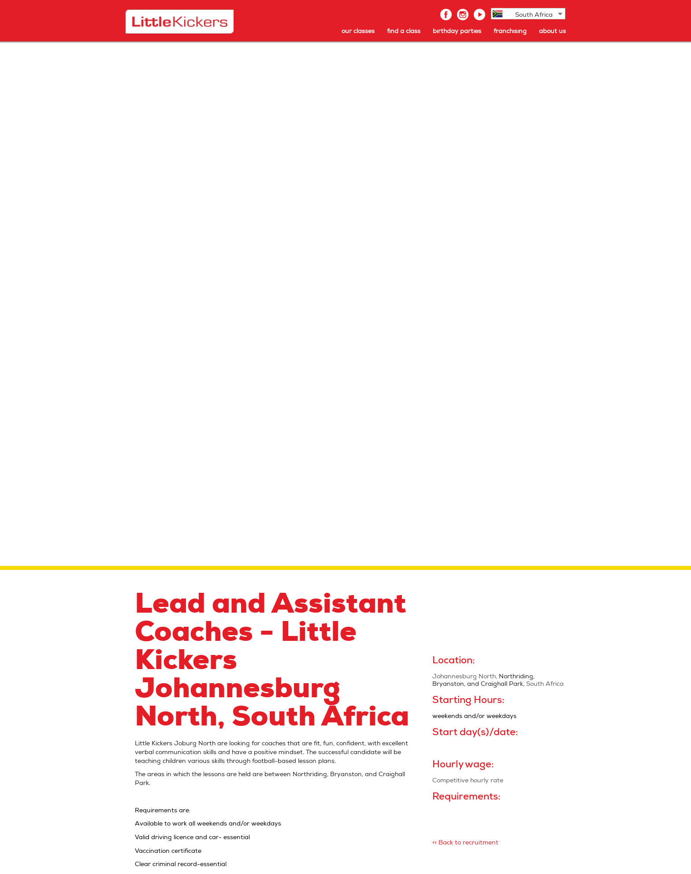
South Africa (534, 15)
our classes (358, 31)
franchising (510, 31)
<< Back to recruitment (465, 842)
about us (552, 31)
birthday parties (457, 31)
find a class (403, 31)
